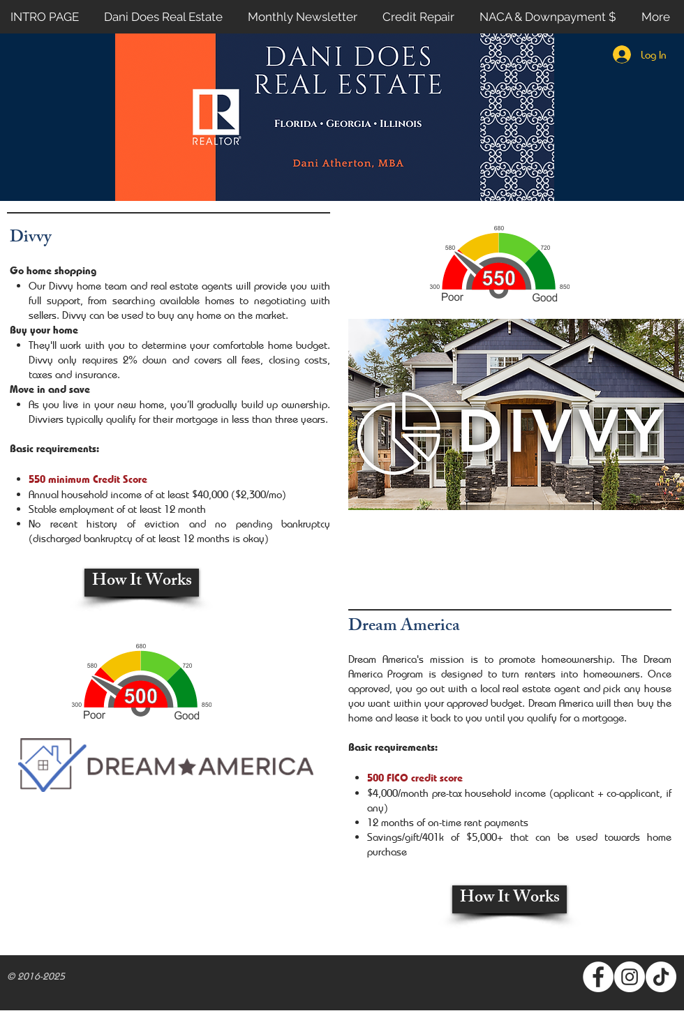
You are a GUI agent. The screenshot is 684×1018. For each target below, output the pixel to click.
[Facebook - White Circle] (598, 976)
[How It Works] (141, 583)
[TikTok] (661, 976)
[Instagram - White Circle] (629, 976)
